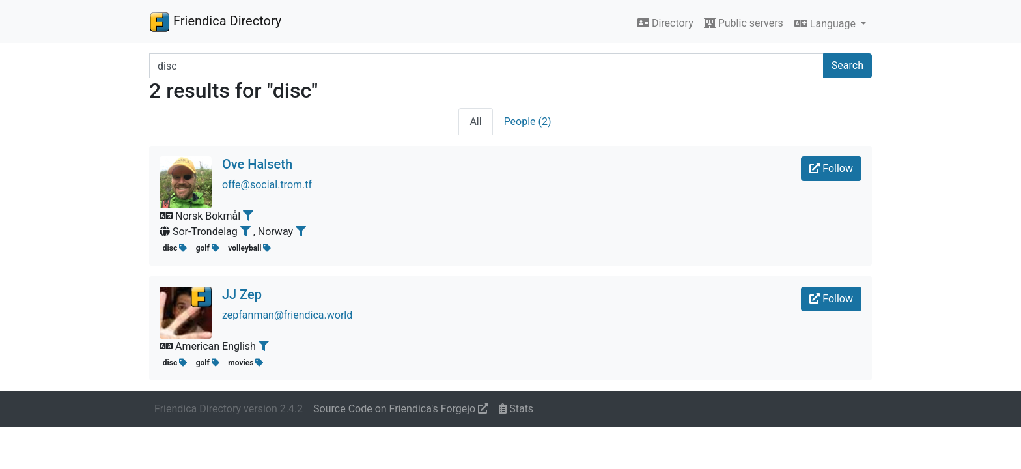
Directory (665, 23)
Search (847, 65)
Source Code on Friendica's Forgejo (400, 409)
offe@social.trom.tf (267, 184)
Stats (516, 409)
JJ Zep (242, 294)
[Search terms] (486, 65)
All (475, 121)
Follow (831, 168)
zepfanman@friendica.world (287, 315)
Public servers (743, 23)
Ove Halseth (257, 164)
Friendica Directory (215, 21)
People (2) (528, 121)
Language (826, 24)
